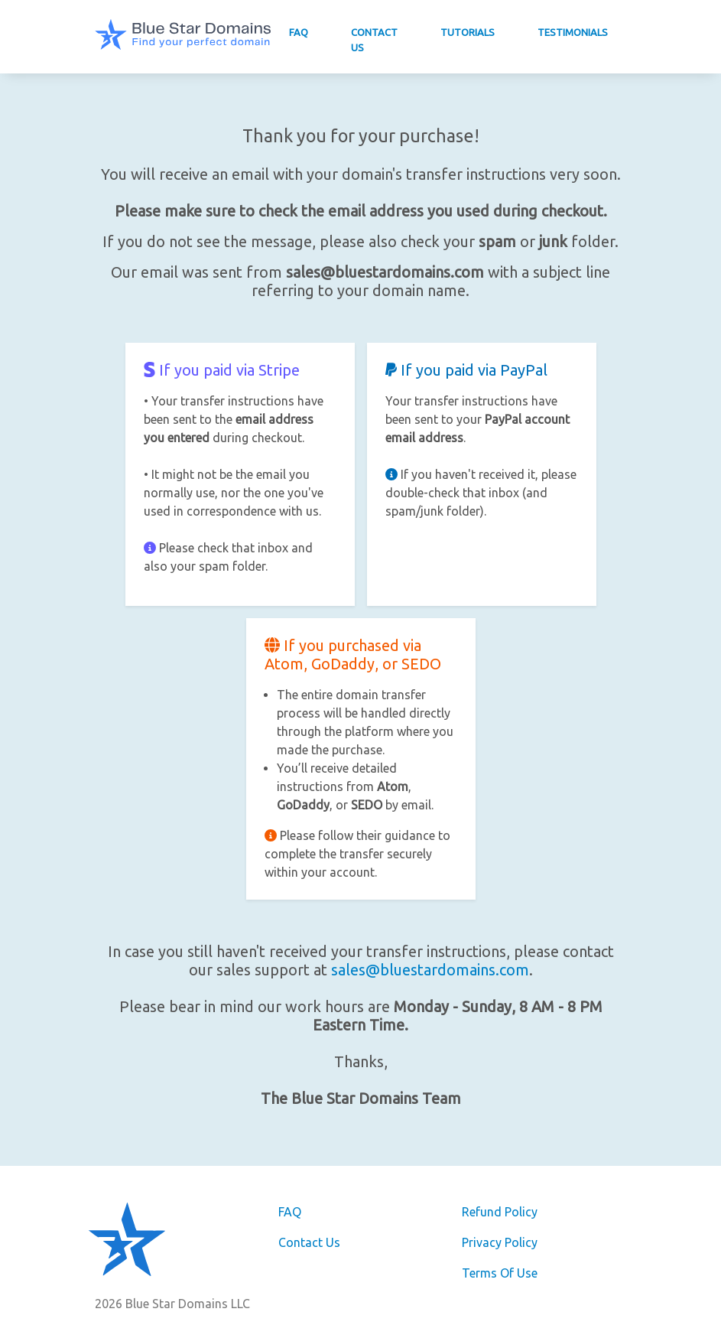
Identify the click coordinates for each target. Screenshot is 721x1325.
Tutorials (467, 32)
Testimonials (573, 32)
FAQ (298, 32)
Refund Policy (500, 1212)
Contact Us (374, 40)
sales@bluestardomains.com (430, 969)
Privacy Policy (500, 1242)
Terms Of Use (500, 1273)
